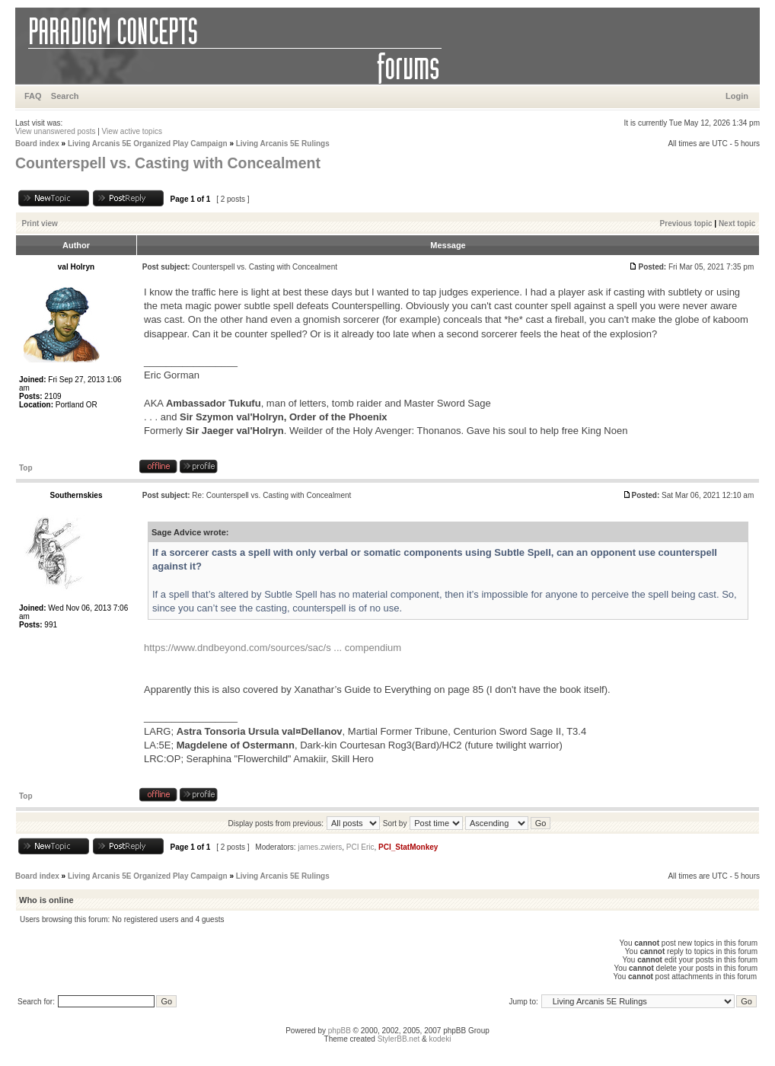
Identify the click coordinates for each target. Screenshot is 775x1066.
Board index (37, 143)
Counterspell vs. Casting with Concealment (168, 163)
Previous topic (686, 223)
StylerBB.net (399, 1039)
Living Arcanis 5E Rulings (283, 143)
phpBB (339, 1030)
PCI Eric (360, 847)
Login (737, 96)
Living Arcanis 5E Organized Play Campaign (148, 143)
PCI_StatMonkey (408, 847)
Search (65, 96)
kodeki (440, 1039)
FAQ (33, 96)
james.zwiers (320, 847)
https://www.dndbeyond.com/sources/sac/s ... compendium (272, 647)
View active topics (132, 131)
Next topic (737, 223)
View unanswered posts (55, 131)
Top (26, 468)
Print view (40, 223)
